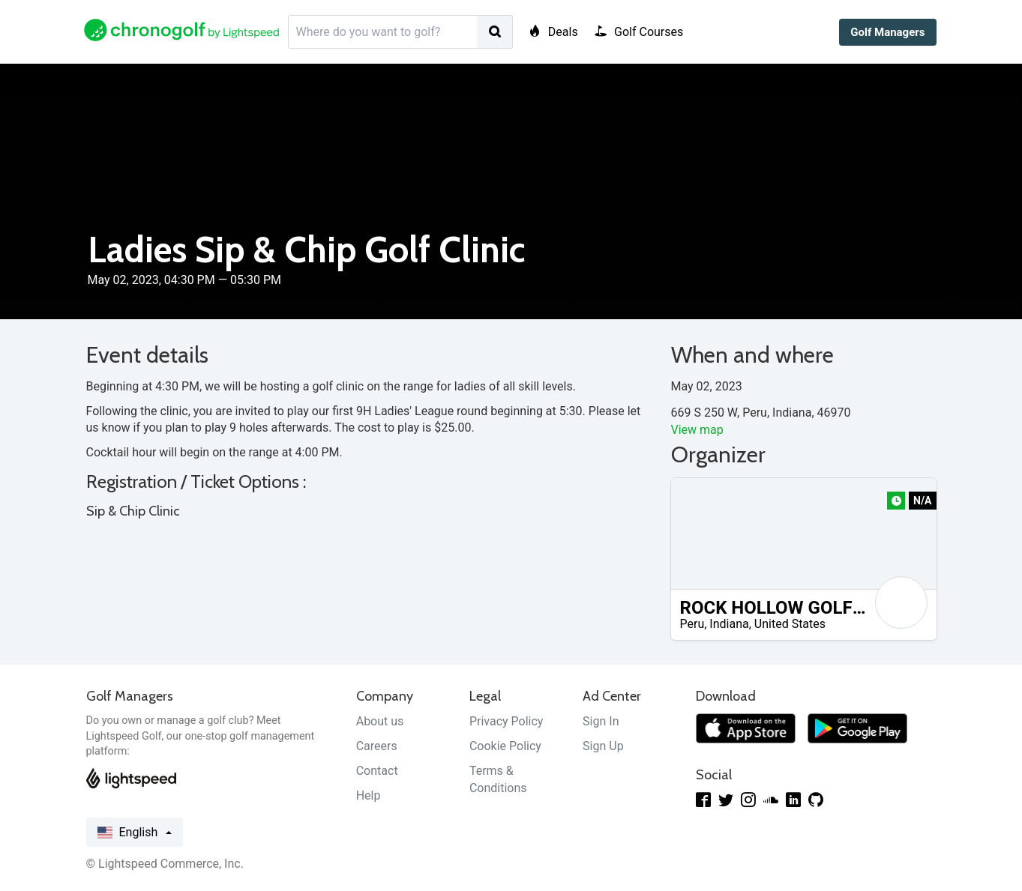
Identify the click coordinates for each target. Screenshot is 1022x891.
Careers (376, 746)
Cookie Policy (505, 746)
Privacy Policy (506, 721)
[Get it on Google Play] (857, 727)
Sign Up (603, 746)
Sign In (601, 721)
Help (368, 795)
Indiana (728, 624)
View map (697, 430)
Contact (377, 771)
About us (380, 721)
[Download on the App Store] (746, 727)
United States (790, 624)
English (134, 832)
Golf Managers (887, 32)
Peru (692, 624)
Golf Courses (639, 32)
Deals (553, 32)
